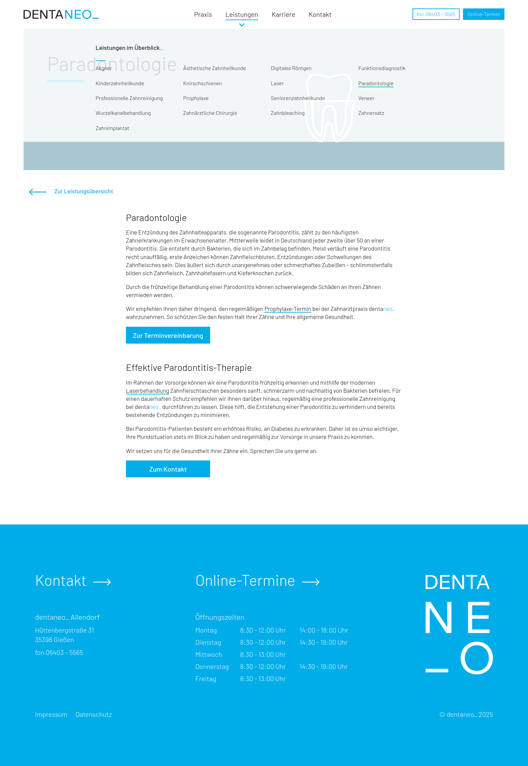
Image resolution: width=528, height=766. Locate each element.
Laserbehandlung (147, 390)
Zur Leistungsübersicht (71, 191)
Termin (483, 14)
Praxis (203, 14)
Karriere (283, 14)
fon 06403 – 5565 (436, 14)
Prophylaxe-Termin (287, 308)
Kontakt (320, 14)
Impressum (51, 714)
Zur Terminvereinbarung (168, 335)
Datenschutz (93, 714)
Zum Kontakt (168, 469)
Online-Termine (257, 580)
